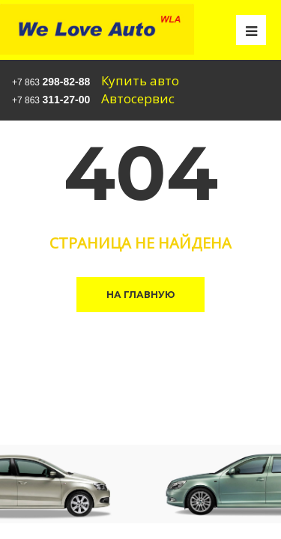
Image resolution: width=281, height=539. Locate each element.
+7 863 (51, 82)
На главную (140, 294)
